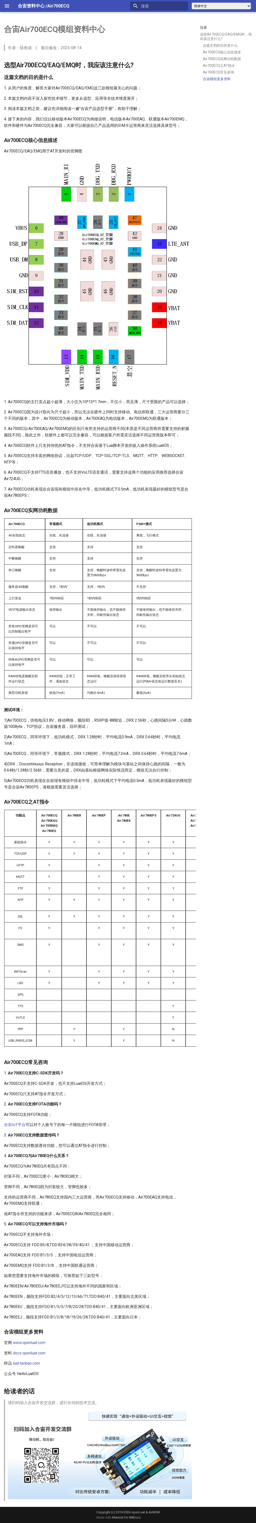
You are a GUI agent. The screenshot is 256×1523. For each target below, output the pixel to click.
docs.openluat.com (29, 1353)
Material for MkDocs (126, 1517)
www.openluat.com (29, 1342)
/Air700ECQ (57, 5)
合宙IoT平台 (15, 1124)
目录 (203, 28)
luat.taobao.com (26, 1363)
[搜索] (159, 5)
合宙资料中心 (31, 5)
